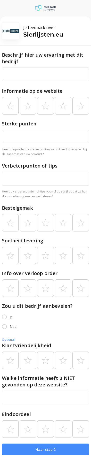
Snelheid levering (22, 240)
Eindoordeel (16, 414)
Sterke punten (19, 123)
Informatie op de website (32, 91)
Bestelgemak (17, 208)
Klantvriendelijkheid (26, 345)
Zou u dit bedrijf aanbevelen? (37, 306)
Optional (8, 340)
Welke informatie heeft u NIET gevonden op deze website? (38, 381)
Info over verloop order (30, 273)
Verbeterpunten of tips (30, 165)
